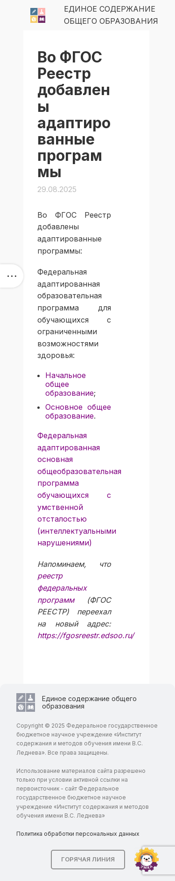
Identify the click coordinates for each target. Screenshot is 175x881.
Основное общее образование (78, 411)
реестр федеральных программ (62, 587)
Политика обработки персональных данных (78, 833)
